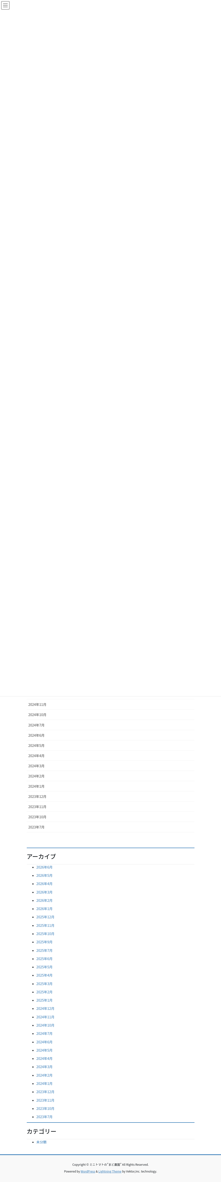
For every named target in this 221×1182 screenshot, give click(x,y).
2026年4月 (44, 883)
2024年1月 (36, 786)
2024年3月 (36, 765)
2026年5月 (44, 875)
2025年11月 (45, 925)
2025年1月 (44, 1000)
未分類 (41, 1142)
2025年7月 (44, 950)
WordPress (88, 1171)
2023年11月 (37, 806)
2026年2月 (44, 900)
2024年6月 (36, 735)
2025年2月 (44, 991)
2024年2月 (36, 776)
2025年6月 (44, 958)
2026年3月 (44, 892)
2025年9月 (44, 941)
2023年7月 (36, 827)
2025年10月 (45, 933)
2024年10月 (37, 714)
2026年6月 (44, 867)
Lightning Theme (110, 1171)
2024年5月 (36, 745)
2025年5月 (44, 966)
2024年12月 (45, 1008)
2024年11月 (37, 704)
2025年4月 (44, 975)
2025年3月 (44, 983)
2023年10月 (37, 816)
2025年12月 (45, 916)
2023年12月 (37, 796)
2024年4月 (36, 755)
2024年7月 (36, 725)
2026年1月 (44, 908)
